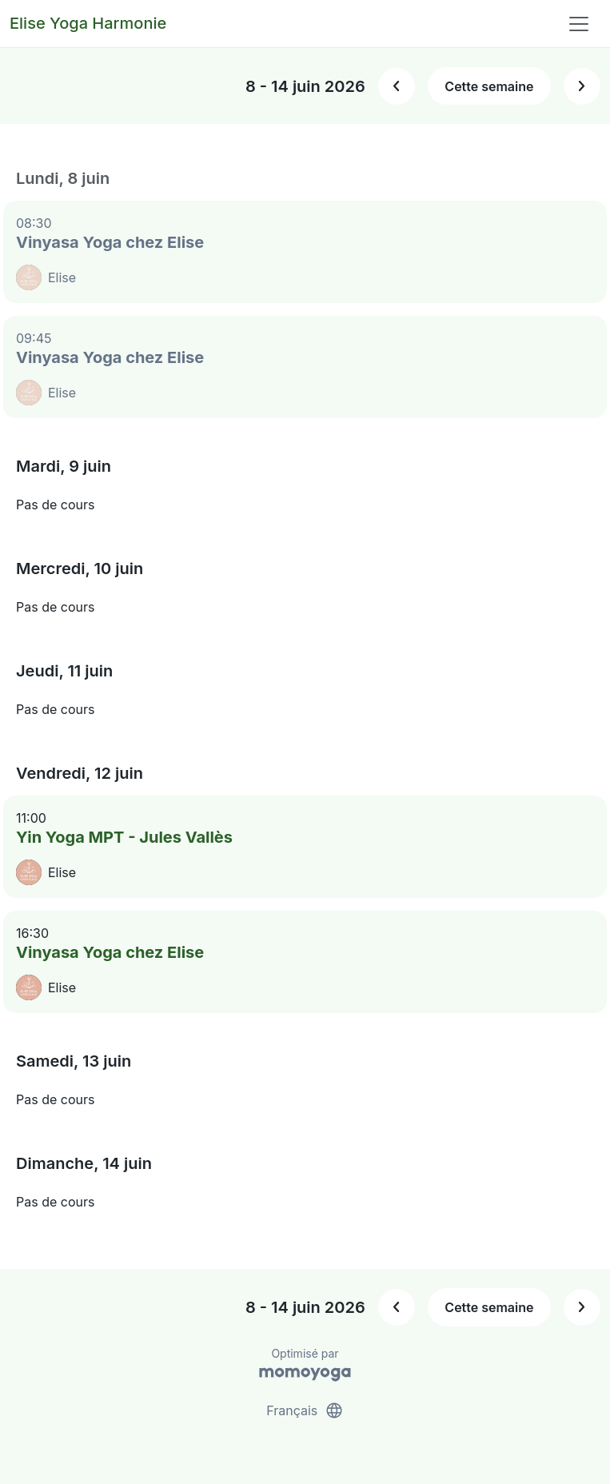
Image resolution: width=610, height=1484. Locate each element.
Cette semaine (489, 86)
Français (305, 1410)
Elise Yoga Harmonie (88, 23)
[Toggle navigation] (578, 24)
